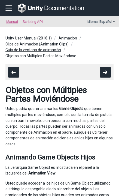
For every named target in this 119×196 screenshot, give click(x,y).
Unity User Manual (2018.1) (28, 38)
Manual (12, 22)
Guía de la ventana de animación (33, 50)
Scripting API (33, 22)
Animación (68, 38)
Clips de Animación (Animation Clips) (37, 44)
